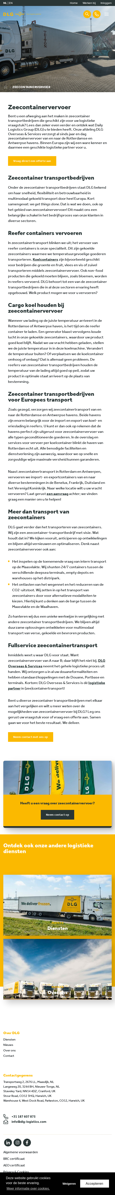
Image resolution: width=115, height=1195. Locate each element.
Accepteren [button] (94, 1183)
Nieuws (8, 1045)
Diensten (9, 1039)
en (11, 3)
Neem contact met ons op (30, 737)
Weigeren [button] (69, 1183)
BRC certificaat (14, 1159)
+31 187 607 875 (19, 1116)
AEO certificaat (14, 1165)
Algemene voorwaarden (20, 1152)
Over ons (9, 1050)
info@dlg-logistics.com (24, 1121)
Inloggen (106, 3)
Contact (8, 1056)
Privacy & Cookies (16, 1172)
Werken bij (89, 3)
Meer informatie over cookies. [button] (28, 1188)
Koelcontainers (45, 259)
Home (74, 3)
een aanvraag (57, 493)
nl (5, 3)
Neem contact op (57, 814)
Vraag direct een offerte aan (32, 161)
